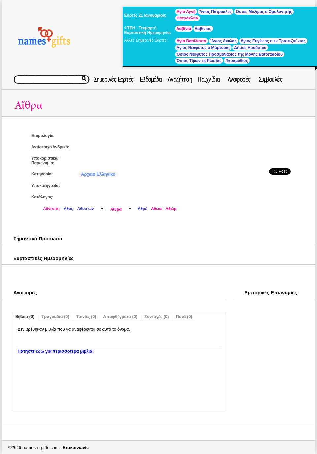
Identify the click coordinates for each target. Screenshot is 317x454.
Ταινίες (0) (86, 316)
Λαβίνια (184, 28)
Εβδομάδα (151, 79)
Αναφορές (239, 79)
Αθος (68, 209)
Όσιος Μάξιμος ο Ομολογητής (264, 11)
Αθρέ (142, 209)
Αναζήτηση (180, 79)
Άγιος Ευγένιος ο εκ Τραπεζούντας (273, 41)
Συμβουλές (271, 79)
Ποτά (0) (184, 316)
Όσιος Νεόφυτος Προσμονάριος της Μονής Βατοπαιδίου (230, 54)
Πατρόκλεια (187, 18)
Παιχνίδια (208, 79)
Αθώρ (171, 209)
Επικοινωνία (76, 447)
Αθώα (156, 209)
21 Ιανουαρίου (151, 15)
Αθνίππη (51, 209)
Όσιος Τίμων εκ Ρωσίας (199, 60)
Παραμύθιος (236, 60)
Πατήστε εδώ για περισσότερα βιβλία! (56, 351)
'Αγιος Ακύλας (223, 41)
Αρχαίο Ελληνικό (98, 174)
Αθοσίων (85, 209)
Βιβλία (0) (24, 316)
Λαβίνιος (203, 28)
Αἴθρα (28, 105)
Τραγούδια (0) (55, 316)
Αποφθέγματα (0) (120, 316)
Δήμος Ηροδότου (250, 47)
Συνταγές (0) (156, 316)
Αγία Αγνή (186, 11)
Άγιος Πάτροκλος (215, 11)
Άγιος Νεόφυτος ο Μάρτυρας (203, 47)
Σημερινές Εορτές (114, 79)
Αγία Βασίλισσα (191, 41)
